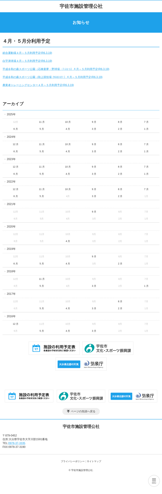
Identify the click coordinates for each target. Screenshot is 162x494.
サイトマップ (94, 461)
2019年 (11, 248)
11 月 (41, 122)
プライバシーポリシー (73, 461)
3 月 (94, 129)
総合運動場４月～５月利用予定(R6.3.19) (27, 52)
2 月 (120, 129)
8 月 (120, 122)
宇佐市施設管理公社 (81, 6)
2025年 (11, 114)
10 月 (68, 122)
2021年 (11, 204)
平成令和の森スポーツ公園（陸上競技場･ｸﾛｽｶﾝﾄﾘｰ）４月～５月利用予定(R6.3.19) (53, 77)
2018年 (11, 271)
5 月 (42, 129)
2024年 (11, 136)
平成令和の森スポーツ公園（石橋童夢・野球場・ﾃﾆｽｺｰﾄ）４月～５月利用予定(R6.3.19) (56, 69)
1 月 (146, 129)
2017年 (11, 293)
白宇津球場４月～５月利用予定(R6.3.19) (27, 60)
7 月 (146, 122)
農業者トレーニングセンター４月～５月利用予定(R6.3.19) (38, 85)
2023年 (11, 159)
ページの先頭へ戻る (83, 411)
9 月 (94, 122)
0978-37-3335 (16, 443)
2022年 (11, 181)
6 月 (15, 129)
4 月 (68, 129)
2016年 (11, 316)
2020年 (11, 226)
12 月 (15, 144)
